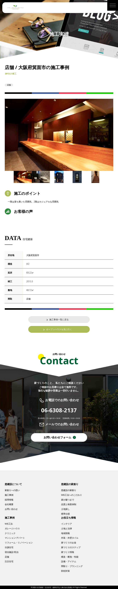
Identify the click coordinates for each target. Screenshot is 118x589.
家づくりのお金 (68, 542)
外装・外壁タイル (69, 537)
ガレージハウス (12, 528)
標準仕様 (65, 513)
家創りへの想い (12, 490)
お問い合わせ (11, 509)
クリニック (10, 533)
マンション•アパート (15, 537)
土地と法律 (66, 528)
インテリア (66, 523)
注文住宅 (9, 561)
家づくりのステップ (71, 547)
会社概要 (9, 504)
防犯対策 (65, 570)
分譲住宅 (9, 547)
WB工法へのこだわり (71, 494)
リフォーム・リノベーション (19, 542)
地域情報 (65, 533)
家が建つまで (67, 499)
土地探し (65, 509)
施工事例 (9, 494)
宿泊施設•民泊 (11, 552)
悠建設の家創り (68, 490)
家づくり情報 (67, 552)
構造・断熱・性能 (69, 556)
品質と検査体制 (68, 504)
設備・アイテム (68, 561)
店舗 (7, 556)
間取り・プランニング (72, 566)
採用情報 (9, 499)
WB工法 (9, 523)
